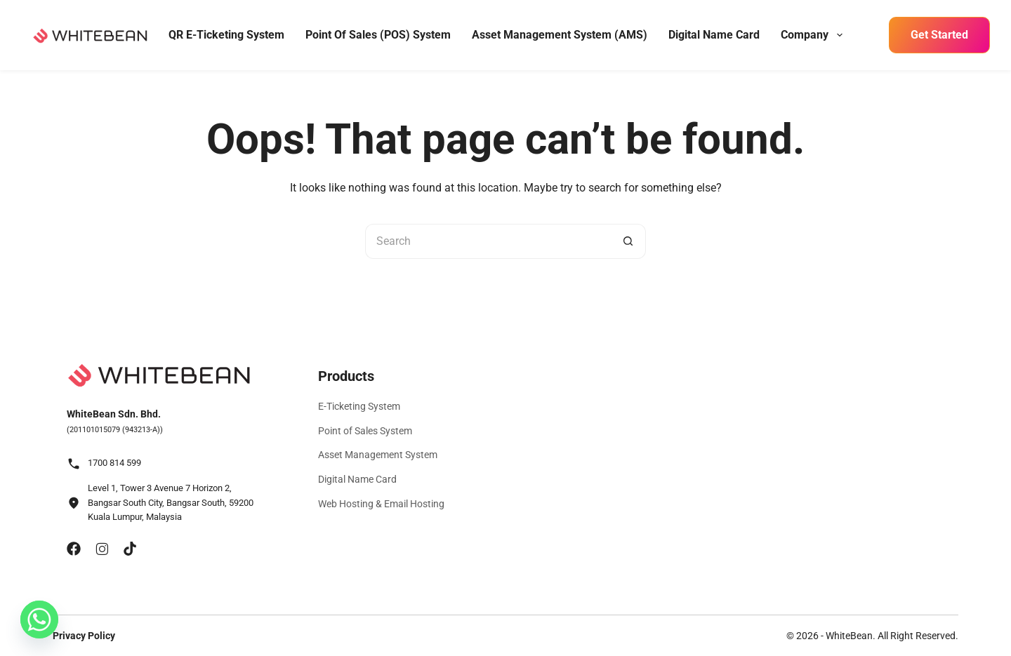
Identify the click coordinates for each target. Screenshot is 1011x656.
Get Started (939, 34)
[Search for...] (488, 241)
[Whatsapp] (39, 619)
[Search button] (628, 241)
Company (813, 35)
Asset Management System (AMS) (559, 34)
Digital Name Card (714, 34)
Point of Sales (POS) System (378, 34)
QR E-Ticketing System (226, 34)
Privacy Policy (84, 635)
